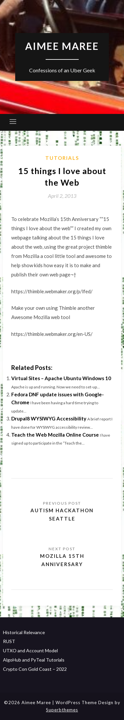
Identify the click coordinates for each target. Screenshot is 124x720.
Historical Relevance (24, 632)
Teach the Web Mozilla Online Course (55, 435)
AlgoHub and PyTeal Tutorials (33, 660)
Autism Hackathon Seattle (62, 514)
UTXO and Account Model (30, 650)
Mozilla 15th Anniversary (62, 560)
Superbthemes (62, 709)
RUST (9, 641)
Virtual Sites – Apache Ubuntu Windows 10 (61, 378)
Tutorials (62, 158)
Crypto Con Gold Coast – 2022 (35, 669)
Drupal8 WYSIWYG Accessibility (48, 418)
